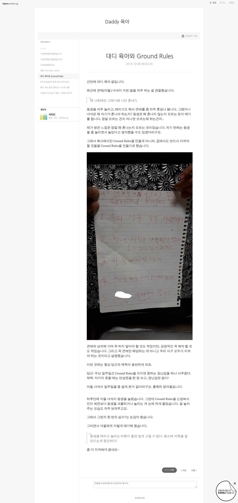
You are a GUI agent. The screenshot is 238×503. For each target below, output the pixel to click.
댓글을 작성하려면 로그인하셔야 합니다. (145, 484)
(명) (169, 470)
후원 (214, 3)
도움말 (231, 3)
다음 (193, 470)
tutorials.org (10, 3)
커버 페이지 (45, 42)
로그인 (222, 3)
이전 (184, 470)
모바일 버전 (140, 498)
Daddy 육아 (118, 21)
